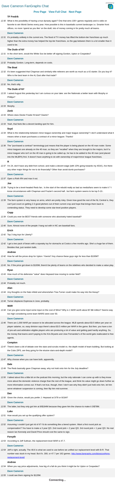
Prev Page (40, 11)
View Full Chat (57, 11)
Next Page (75, 11)
